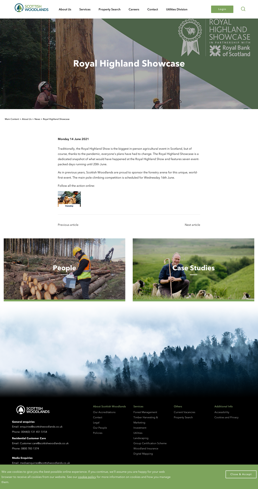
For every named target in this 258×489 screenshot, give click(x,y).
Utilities (137, 433)
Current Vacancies (184, 412)
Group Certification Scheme (150, 443)
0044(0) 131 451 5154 (34, 431)
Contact (152, 9)
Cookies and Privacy (226, 417)
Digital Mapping (143, 453)
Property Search (109, 9)
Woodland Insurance (145, 448)
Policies (97, 433)
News (37, 119)
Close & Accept (241, 474)
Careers (134, 9)
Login (222, 9)
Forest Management (145, 412)
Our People (100, 427)
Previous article (68, 225)
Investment (139, 427)
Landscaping (140, 438)
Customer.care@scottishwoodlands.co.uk (44, 443)
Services (84, 9)
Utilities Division (176, 9)
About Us (65, 9)
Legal (96, 422)
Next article (192, 225)
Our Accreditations (104, 412)
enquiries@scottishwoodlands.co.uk (41, 426)
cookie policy (87, 477)
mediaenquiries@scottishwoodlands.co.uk (45, 463)
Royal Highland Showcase (56, 119)
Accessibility (221, 412)
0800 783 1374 (30, 448)
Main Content (12, 119)
